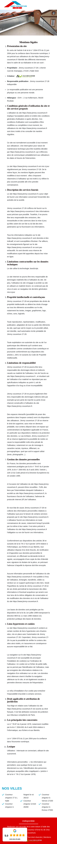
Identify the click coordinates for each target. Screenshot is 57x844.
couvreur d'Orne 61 (35, 830)
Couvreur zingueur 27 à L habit (11, 798)
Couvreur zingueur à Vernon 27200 (47, 798)
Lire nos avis (14, 839)
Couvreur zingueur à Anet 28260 (29, 804)
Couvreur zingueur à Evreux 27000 (47, 807)
